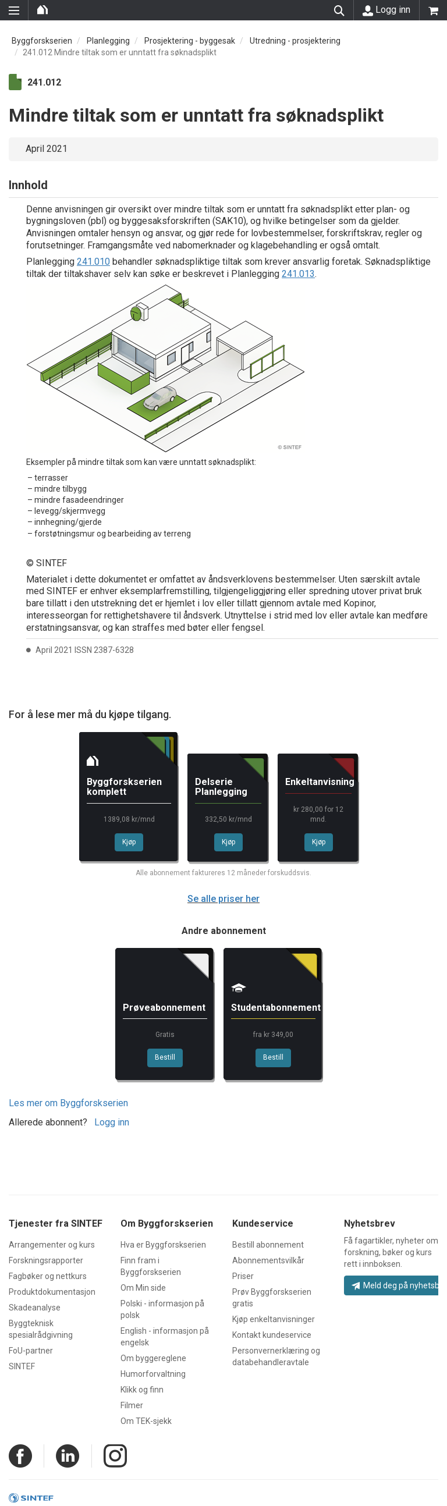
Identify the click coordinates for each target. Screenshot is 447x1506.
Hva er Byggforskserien (163, 1244)
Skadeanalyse (35, 1307)
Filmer (131, 1405)
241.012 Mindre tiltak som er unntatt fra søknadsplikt (120, 52)
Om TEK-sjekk (146, 1421)
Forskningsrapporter (46, 1260)
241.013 (298, 273)
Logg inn (386, 10)
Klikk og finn (142, 1389)
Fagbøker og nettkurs (48, 1276)
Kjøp (129, 842)
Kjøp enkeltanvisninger (273, 1319)
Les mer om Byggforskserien (68, 1103)
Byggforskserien (42, 40)
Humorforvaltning (153, 1374)
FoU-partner (31, 1350)
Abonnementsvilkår (268, 1260)
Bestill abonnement (268, 1244)
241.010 (93, 261)
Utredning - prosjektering (295, 40)
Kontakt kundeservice (271, 1335)
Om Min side (143, 1287)
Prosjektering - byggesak (189, 40)
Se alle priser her (223, 898)
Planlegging (108, 40)
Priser (243, 1276)
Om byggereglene (153, 1358)
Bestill (165, 1057)
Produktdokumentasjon (52, 1292)
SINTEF (22, 1366)
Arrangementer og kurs (52, 1244)
